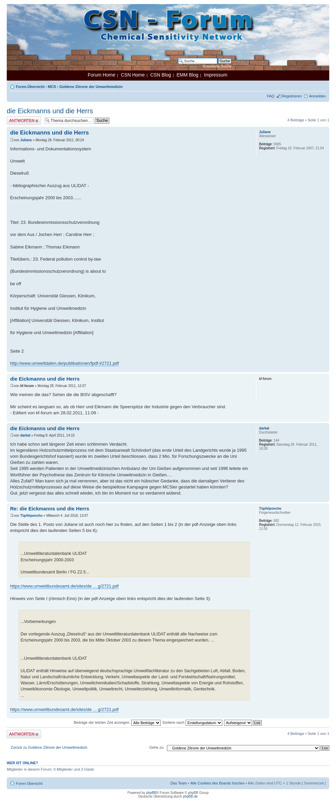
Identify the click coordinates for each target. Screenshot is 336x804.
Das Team (178, 783)
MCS (52, 87)
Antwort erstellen (24, 120)
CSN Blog (160, 75)
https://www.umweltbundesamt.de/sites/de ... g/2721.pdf (64, 586)
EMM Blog (187, 75)
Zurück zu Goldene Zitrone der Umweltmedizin (49, 747)
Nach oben (324, 368)
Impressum (215, 75)
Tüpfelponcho (31, 515)
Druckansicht (310, 85)
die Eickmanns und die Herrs (50, 111)
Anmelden (317, 96)
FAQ (270, 96)
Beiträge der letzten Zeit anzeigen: (117, 722)
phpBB (151, 793)
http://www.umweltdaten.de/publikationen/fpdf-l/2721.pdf (64, 363)
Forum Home (101, 75)
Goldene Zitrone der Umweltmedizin (91, 87)
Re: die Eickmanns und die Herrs (49, 508)
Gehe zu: (156, 747)
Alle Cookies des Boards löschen (217, 783)
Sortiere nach (192, 722)
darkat (25, 435)
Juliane (26, 140)
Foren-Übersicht (30, 87)
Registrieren (292, 96)
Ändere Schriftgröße (321, 85)
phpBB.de (190, 796)
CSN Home (133, 75)
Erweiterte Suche (217, 66)
